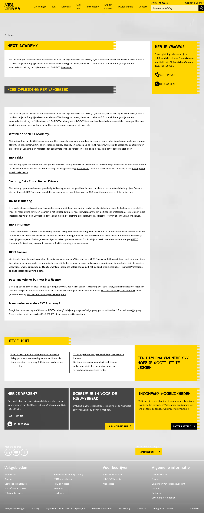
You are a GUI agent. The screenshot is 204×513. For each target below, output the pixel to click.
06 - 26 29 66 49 (167, 82)
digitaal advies (81, 167)
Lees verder (16, 364)
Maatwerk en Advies (113, 473)
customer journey (105, 214)
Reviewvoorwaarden (102, 507)
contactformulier (74, 313)
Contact (143, 6)
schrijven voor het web (129, 214)
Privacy (35, 507)
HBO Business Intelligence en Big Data (46, 293)
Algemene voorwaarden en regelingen (65, 507)
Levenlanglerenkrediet (163, 496)
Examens (58, 487)
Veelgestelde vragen (14, 507)
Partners (156, 491)
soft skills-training (62, 242)
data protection (125, 190)
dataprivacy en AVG (83, 190)
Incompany (93, 6)
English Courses (108, 6)
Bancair (8, 478)
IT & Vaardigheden (13, 491)
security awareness (103, 190)
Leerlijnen (59, 491)
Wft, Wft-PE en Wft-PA (15, 487)
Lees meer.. (66, 66)
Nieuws (155, 478)
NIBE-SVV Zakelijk (112, 478)
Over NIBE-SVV (159, 473)
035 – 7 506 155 (46, 313)
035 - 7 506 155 (160, 2)
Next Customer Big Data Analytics (118, 289)
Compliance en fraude (15, 482)
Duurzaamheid (125, 6)
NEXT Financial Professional (128, 265)
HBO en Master (61, 482)
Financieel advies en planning (68, 473)
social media (89, 214)
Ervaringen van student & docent (168, 482)
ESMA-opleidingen (63, 478)
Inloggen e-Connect (163, 507)
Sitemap (141, 507)
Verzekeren (10, 473)
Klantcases (108, 482)
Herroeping (125, 507)
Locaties (156, 487)
